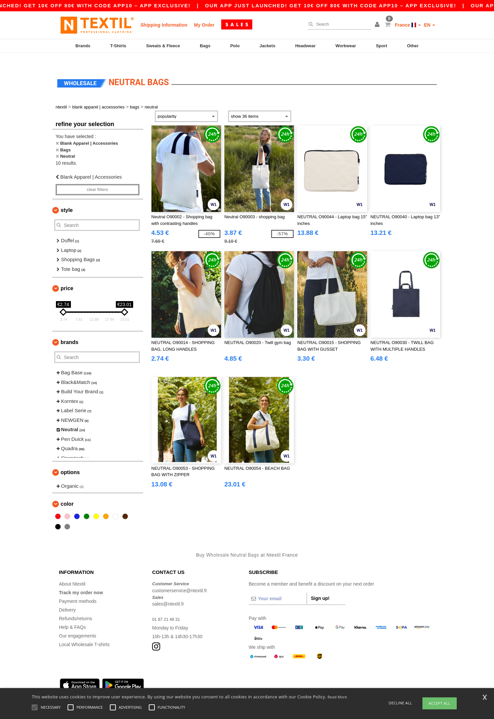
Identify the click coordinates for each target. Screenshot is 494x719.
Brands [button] (69, 331)
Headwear (305, 45)
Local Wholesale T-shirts (84, 633)
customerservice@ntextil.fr (179, 579)
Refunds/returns (75, 607)
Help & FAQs (72, 616)
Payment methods (78, 590)
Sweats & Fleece (163, 45)
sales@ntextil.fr (168, 592)
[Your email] (278, 587)
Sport (381, 45)
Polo (235, 45)
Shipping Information (163, 25)
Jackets (267, 45)
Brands (83, 45)
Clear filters (97, 178)
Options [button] (70, 461)
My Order (204, 25)
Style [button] (67, 199)
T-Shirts (118, 45)
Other (413, 45)
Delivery (67, 598)
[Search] (338, 24)
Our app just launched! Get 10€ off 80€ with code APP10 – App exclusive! (347, 5)
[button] (378, 25)
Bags (205, 45)
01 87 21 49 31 (167, 608)
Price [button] (67, 277)
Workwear (346, 45)
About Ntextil (72, 572)
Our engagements (77, 624)
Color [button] (67, 492)
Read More (337, 696)
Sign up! (320, 587)
